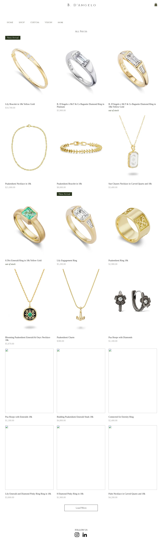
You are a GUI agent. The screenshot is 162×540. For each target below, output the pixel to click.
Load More (81, 507)
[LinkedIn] (85, 535)
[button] (155, 4)
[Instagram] (77, 535)
